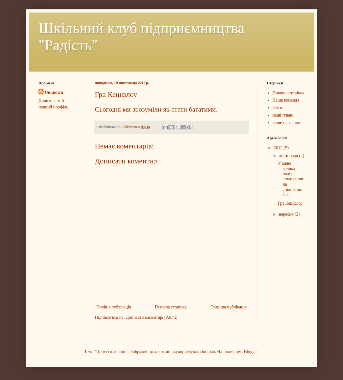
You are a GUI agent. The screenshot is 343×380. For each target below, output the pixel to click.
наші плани (283, 115)
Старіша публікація (228, 307)
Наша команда (286, 100)
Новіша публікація (113, 307)
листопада (289, 155)
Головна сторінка (171, 307)
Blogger (251, 351)
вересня (286, 214)
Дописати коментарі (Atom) (151, 317)
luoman (208, 351)
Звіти (277, 107)
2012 (279, 148)
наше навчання (286, 122)
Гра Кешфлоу (290, 203)
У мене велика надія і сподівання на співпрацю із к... (290, 179)
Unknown (54, 92)
